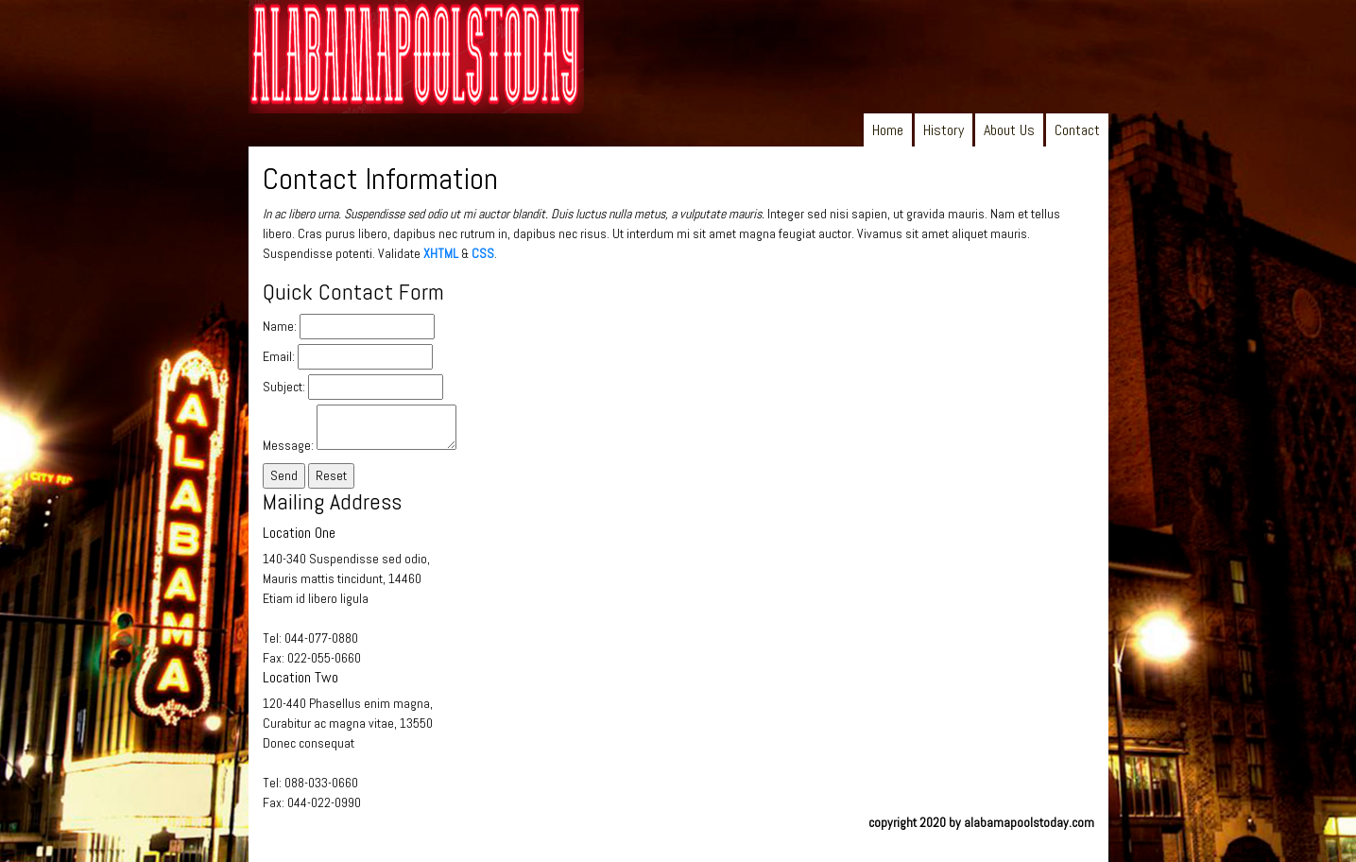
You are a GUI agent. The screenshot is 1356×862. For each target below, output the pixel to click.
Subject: (284, 386)
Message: (288, 445)
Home (887, 130)
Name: (280, 326)
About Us (1009, 130)
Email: (279, 356)
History (943, 130)
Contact (1077, 130)
